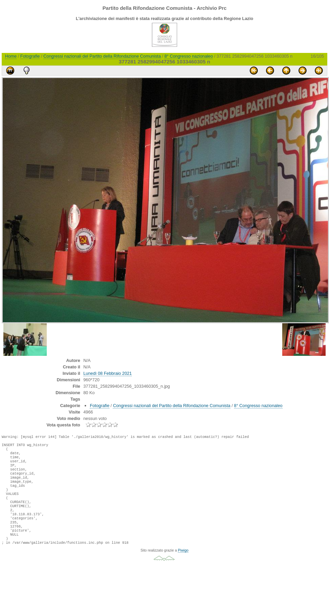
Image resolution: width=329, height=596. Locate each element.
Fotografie (30, 56)
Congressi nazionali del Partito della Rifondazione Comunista (102, 56)
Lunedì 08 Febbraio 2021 (107, 373)
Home (11, 56)
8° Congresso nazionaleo (188, 56)
